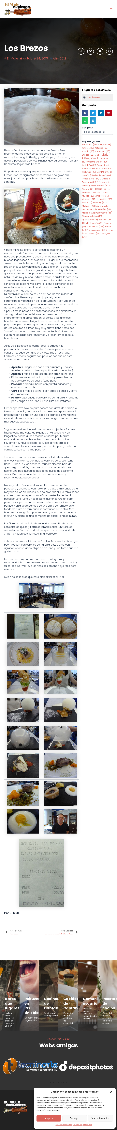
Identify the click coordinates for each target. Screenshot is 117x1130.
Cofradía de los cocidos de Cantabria (68, 1013)
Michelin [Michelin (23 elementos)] (88, 206)
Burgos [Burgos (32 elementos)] (88, 154)
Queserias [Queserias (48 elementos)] (90, 219)
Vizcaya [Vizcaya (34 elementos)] (94, 233)
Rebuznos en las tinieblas (30, 1001)
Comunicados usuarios (92, 999)
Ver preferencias (101, 1118)
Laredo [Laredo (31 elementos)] (100, 195)
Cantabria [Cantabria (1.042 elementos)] (95, 156)
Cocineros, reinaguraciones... (53, 1010)
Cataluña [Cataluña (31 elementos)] (89, 165)
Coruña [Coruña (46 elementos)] (103, 171)
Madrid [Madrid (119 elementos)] (89, 202)
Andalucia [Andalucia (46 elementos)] (90, 144)
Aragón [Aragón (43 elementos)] (104, 144)
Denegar (74, 1118)
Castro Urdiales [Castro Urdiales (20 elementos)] (98, 161)
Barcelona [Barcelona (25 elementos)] (102, 151)
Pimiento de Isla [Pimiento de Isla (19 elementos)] (92, 216)
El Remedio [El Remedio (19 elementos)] (101, 185)
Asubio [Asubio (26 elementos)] (88, 151)
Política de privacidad (82, 1125)
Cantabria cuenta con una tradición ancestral (107, 1013)
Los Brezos (93, 97)
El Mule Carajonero (58, 1034)
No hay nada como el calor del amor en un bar (9, 1015)
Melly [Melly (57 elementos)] (101, 202)
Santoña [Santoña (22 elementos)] (96, 223)
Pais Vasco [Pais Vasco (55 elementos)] (103, 212)
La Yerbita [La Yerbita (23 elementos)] (104, 199)
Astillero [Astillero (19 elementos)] (88, 148)
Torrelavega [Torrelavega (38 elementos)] (96, 229)
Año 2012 (59, 58)
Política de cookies (64, 1125)
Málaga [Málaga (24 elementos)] (88, 212)
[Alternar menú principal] (111, 9)
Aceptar (48, 1118)
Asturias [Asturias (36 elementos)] (101, 147)
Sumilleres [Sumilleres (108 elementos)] (95, 226)
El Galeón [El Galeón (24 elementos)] (101, 175)
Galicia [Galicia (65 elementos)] (101, 189)
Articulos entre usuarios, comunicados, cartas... (90, 1010)
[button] (111, 1091)
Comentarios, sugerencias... (31, 1010)
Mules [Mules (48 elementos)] (106, 209)
